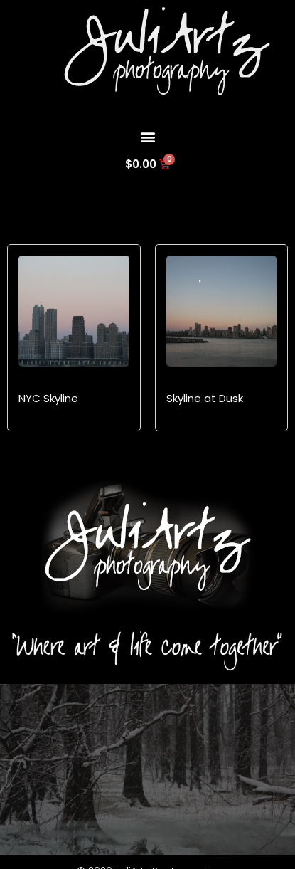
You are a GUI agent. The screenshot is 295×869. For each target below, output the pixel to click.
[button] (147, 136)
